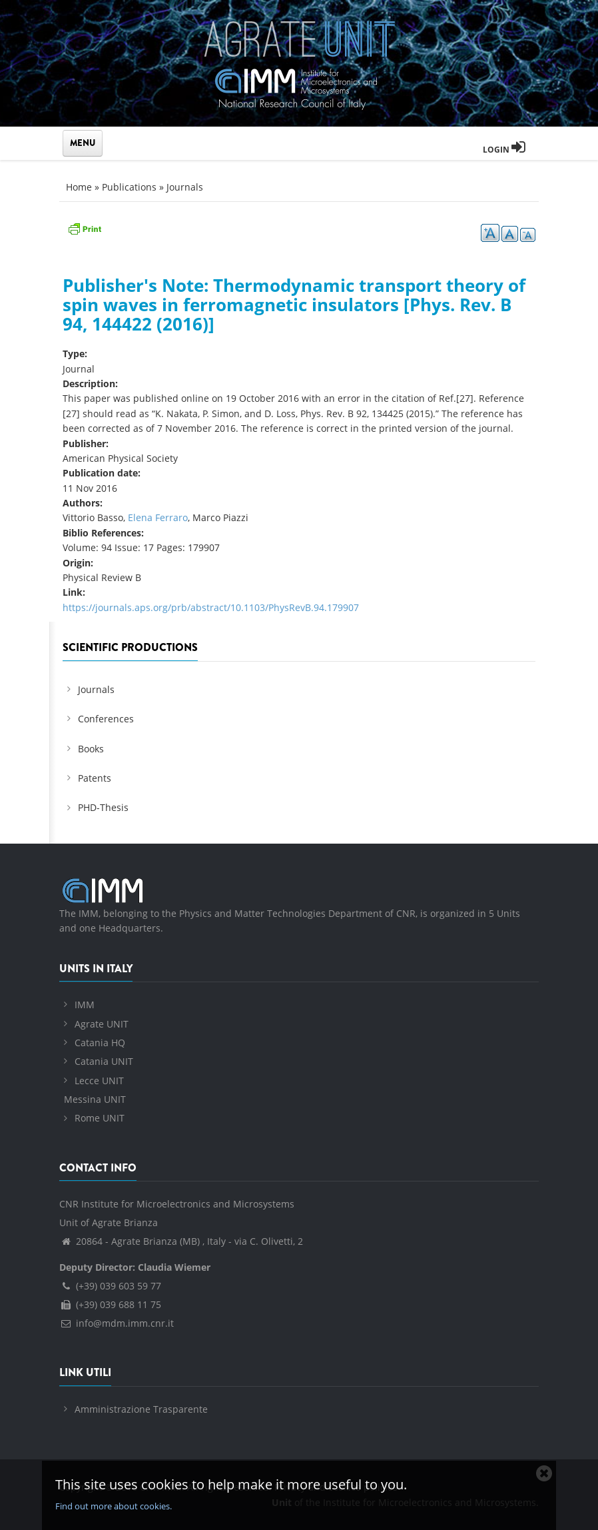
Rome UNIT (100, 1118)
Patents (94, 778)
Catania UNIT (104, 1061)
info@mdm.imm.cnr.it (116, 1323)
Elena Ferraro (158, 517)
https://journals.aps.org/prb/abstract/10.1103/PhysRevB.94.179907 (211, 607)
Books (91, 748)
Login (504, 149)
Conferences (106, 718)
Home (79, 187)
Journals (184, 187)
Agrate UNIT (102, 1024)
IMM (85, 1004)
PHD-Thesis (103, 807)
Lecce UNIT (99, 1080)
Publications (129, 187)
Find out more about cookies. (113, 1506)
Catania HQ (100, 1042)
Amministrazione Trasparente (141, 1409)
